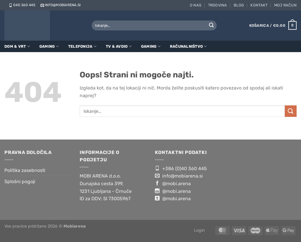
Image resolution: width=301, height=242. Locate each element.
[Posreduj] (211, 26)
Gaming (49, 46)
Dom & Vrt (17, 46)
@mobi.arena (173, 183)
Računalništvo (188, 46)
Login (199, 230)
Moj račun (285, 5)
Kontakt (258, 5)
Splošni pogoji (19, 181)
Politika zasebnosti (24, 170)
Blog (239, 5)
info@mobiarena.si (60, 5)
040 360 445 (21, 5)
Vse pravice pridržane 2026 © (45, 226)
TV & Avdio (119, 46)
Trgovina (217, 5)
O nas (195, 5)
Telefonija (82, 46)
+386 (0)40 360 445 (181, 168)
